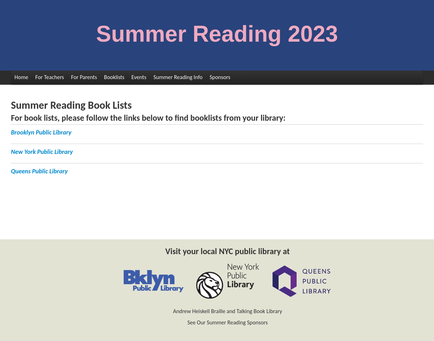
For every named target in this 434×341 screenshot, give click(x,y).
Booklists (114, 77)
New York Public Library (42, 152)
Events (138, 77)
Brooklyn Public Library (41, 132)
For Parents (84, 77)
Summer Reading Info (177, 77)
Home (21, 77)
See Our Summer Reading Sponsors (227, 322)
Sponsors (220, 77)
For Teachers (49, 77)
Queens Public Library (39, 171)
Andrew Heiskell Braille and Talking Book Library (227, 311)
